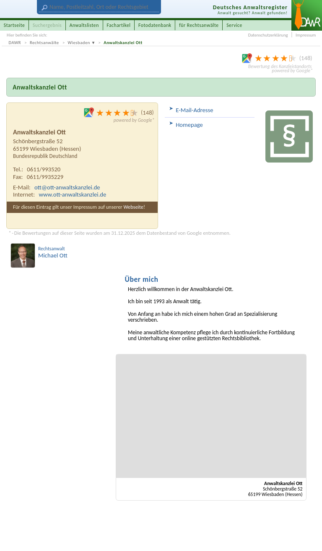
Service (234, 25)
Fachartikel (118, 25)
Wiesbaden (79, 42)
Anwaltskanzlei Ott (123, 42)
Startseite (14, 25)
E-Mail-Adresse (194, 110)
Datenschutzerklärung (268, 35)
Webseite (133, 207)
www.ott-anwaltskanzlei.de (72, 194)
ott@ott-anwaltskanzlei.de (67, 187)
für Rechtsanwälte (198, 25)
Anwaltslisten (84, 25)
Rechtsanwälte (44, 42)
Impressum (306, 35)
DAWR (15, 42)
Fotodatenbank (154, 25)
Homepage (189, 125)
